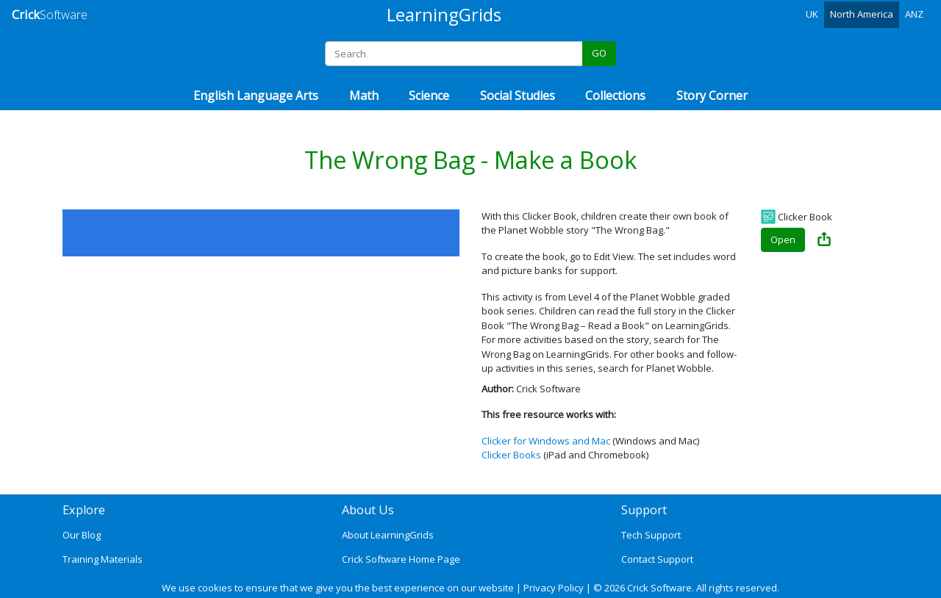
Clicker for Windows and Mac (546, 440)
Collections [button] (615, 95)
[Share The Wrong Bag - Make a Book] (824, 240)
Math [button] (364, 95)
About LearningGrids (388, 534)
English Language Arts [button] (255, 95)
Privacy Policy (553, 587)
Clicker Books (511, 454)
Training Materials (102, 559)
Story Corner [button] (712, 95)
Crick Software (659, 587)
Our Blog (81, 534)
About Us (368, 510)
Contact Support (657, 559)
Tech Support (651, 534)
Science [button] (429, 95)
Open (782, 239)
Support (644, 510)
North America (861, 14)
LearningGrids (444, 14)
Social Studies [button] (517, 95)
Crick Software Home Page (401, 559)
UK (812, 14)
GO (599, 53)
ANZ (914, 14)
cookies (215, 587)
